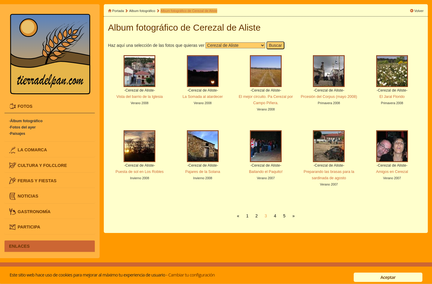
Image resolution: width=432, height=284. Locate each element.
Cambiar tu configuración (191, 275)
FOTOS (25, 106)
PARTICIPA (29, 227)
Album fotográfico (142, 11)
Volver (419, 11)
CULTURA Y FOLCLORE (42, 165)
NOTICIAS (28, 196)
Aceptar (387, 277)
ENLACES (19, 246)
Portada (118, 11)
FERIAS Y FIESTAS (37, 180)
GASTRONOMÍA (34, 211)
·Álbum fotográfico (26, 121)
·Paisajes (17, 133)
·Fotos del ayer (22, 127)
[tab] (49, 106)
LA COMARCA (32, 149)
